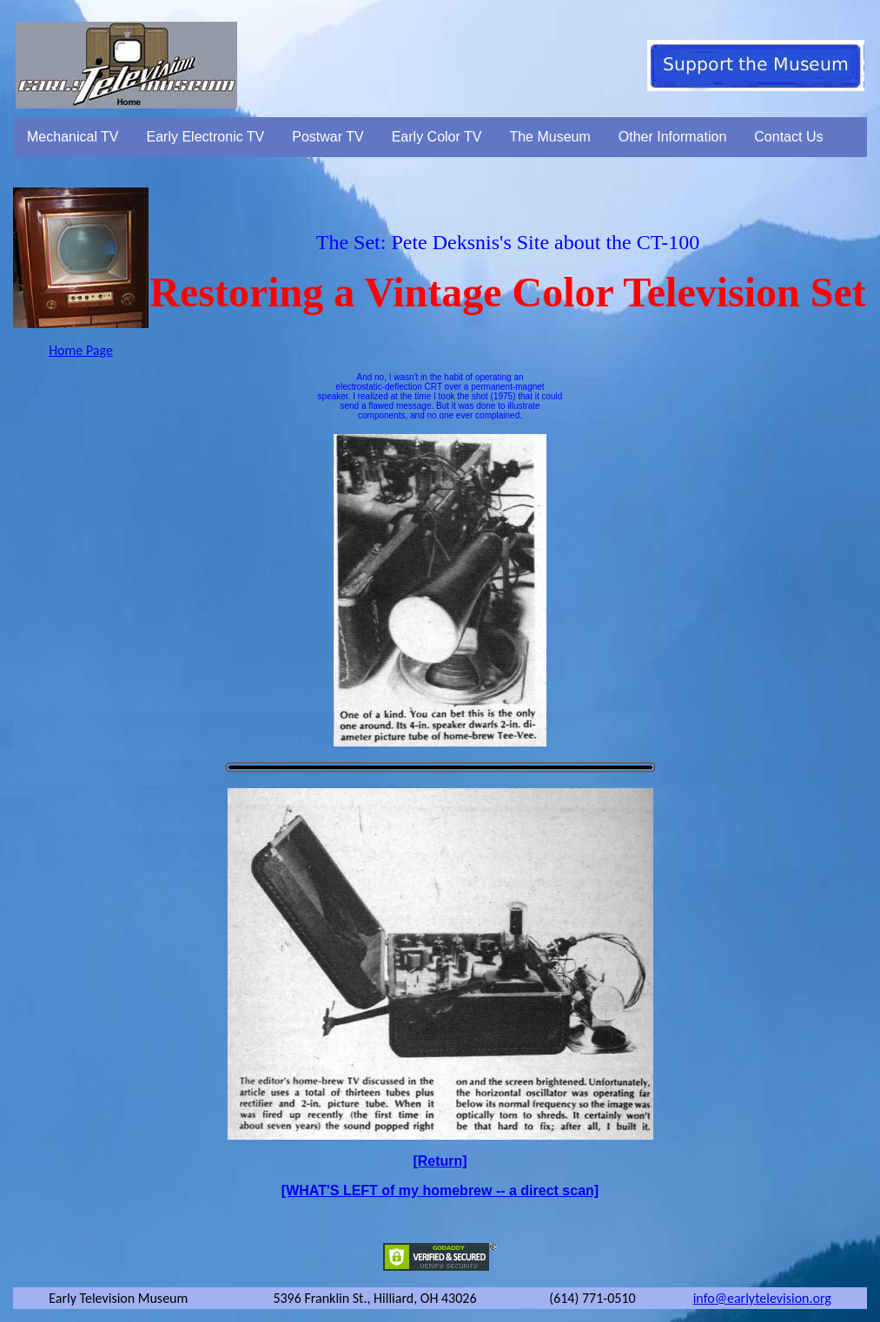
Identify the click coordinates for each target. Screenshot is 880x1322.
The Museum (549, 136)
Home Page (81, 350)
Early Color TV (437, 136)
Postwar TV (327, 136)
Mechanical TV (73, 136)
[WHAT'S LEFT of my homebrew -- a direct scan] (440, 1190)
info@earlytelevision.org (762, 1298)
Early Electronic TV (206, 136)
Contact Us (788, 136)
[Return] (439, 1161)
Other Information (673, 136)
